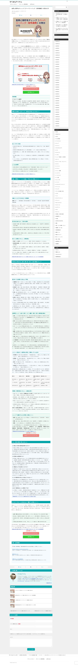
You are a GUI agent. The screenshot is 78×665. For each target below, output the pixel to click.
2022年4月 (57, 109)
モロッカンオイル (58, 202)
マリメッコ (57, 200)
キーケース (57, 145)
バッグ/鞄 (57, 177)
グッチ (57, 150)
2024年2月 (57, 71)
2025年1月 (57, 50)
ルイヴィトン (58, 207)
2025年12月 (58, 41)
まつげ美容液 (58, 138)
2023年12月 (58, 75)
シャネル (57, 154)
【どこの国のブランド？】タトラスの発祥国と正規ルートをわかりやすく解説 (62, 29)
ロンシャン (57, 211)
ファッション (58, 186)
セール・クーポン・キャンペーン (61, 161)
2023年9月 (57, 80)
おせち (57, 136)
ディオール (57, 168)
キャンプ (57, 143)
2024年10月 (58, 57)
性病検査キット (58, 216)
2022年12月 (58, 96)
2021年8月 (57, 123)
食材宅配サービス (58, 241)
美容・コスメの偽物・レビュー (61, 225)
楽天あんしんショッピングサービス (31, 88)
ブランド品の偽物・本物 (59, 191)
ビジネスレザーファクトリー (60, 184)
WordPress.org (58, 256)
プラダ (57, 193)
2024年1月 (57, 73)
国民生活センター (15, 554)
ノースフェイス (58, 175)
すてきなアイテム (16, 2)
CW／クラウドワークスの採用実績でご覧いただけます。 (32, 578)
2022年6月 (57, 105)
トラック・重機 (58, 170)
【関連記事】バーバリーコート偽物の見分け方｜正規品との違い (24, 496)
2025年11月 (58, 43)
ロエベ (57, 209)
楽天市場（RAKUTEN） (59, 220)
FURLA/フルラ (58, 134)
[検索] (61, 7)
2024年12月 (58, 52)
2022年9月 (57, 98)
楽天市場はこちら (31, 92)
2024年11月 (58, 55)
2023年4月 (57, 89)
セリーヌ (57, 159)
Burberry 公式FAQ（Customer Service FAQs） (20, 549)
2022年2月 (57, 114)
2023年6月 (57, 84)
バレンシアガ (58, 179)
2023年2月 (57, 91)
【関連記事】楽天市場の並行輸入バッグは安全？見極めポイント (23, 84)
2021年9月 (57, 121)
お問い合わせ (32, 4)
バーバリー (13, 13)
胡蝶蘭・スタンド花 (59, 227)
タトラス (57, 163)
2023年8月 (57, 82)
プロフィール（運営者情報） (23, 4)
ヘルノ (57, 195)
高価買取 (57, 243)
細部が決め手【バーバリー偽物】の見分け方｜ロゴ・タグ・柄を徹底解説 (25, 595)
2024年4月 (57, 66)
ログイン (57, 249)
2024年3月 (57, 68)
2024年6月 (57, 64)
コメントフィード (58, 254)
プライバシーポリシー (13, 4)
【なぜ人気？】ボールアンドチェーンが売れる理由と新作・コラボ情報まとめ (62, 14)
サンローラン (58, 152)
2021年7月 (57, 125)
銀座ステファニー (58, 234)
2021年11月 (58, 116)
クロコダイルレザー (59, 147)
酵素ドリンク (58, 232)
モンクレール (58, 204)
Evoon (57, 131)
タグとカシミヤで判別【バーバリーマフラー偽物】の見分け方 (24, 590)
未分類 (57, 218)
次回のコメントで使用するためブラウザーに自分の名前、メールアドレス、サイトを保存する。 (28, 633)
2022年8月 (57, 100)
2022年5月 (57, 107)
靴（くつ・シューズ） (59, 236)
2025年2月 (57, 48)
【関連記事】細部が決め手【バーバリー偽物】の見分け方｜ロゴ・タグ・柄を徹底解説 (27, 256)
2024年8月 (57, 59)
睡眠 (56, 223)
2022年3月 (57, 112)
